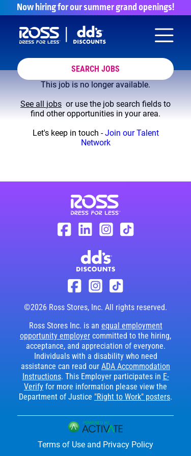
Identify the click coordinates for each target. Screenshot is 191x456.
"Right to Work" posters (132, 397)
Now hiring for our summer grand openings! (95, 8)
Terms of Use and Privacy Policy (95, 444)
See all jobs (41, 104)
